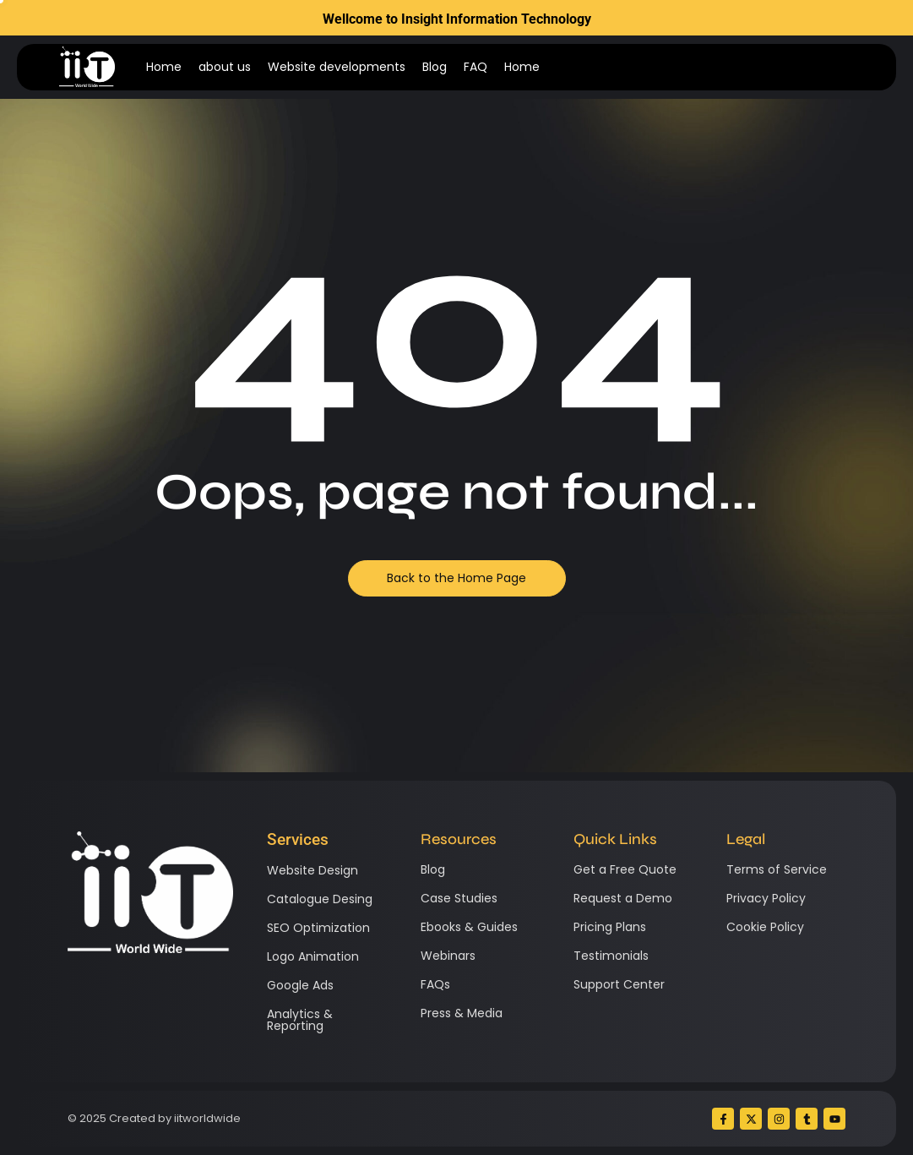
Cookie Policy (765, 926)
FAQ (475, 66)
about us (224, 66)
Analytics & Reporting (300, 1019)
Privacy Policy (766, 898)
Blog (434, 66)
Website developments (336, 66)
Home (164, 66)
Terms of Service (776, 869)
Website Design (312, 870)
